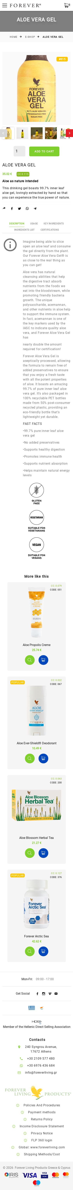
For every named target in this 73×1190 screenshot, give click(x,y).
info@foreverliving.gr (45, 1072)
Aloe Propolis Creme (36, 645)
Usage (34, 223)
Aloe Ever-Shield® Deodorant (36, 743)
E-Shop (30, 37)
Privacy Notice (47, 1133)
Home (14, 37)
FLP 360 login (47, 1140)
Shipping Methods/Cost (47, 1154)
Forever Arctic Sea (36, 936)
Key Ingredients (54, 223)
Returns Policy (47, 1119)
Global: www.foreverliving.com (47, 1147)
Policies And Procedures (47, 1105)
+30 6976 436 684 (45, 1065)
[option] (36, 88)
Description (16, 223)
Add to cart (44, 151)
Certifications (49, 230)
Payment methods (47, 1112)
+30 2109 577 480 (45, 1058)
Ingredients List (24, 230)
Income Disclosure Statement (47, 1126)
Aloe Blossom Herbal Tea (36, 838)
